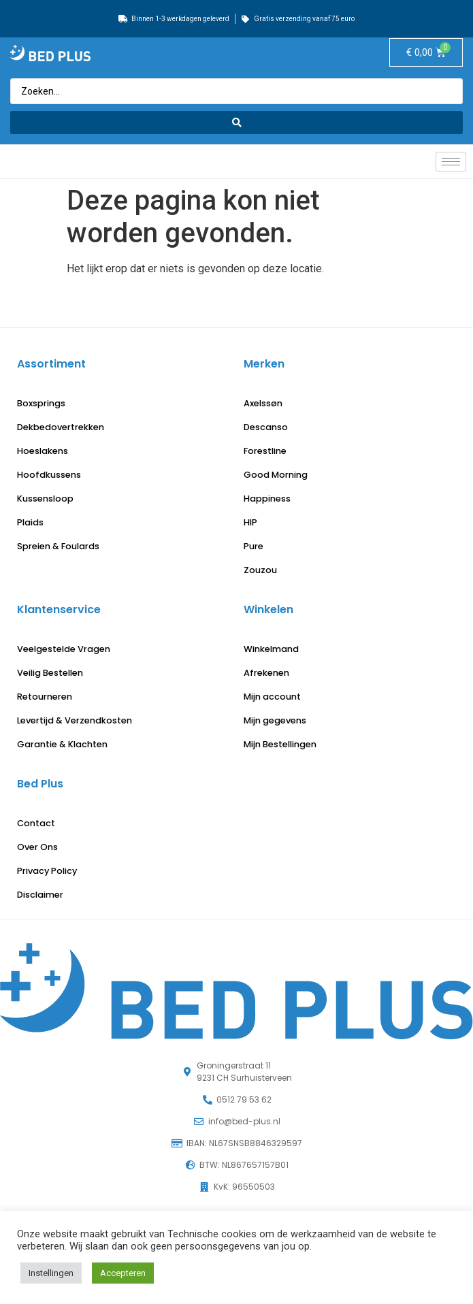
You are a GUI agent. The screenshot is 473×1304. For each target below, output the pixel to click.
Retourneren (44, 696)
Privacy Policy (47, 871)
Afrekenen (266, 673)
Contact (36, 823)
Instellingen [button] (51, 1273)
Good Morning (276, 474)
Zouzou (260, 570)
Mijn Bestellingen (280, 744)
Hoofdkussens (49, 474)
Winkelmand (271, 649)
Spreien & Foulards (58, 546)
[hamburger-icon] (451, 162)
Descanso (266, 427)
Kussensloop (45, 498)
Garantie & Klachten (62, 744)
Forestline (265, 451)
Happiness (267, 498)
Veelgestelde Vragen (63, 649)
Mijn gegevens (275, 720)
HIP (250, 522)
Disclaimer (40, 894)
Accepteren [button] (123, 1273)
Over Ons (37, 847)
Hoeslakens (42, 451)
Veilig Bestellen (50, 673)
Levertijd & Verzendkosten (74, 720)
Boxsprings (41, 403)
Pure (253, 546)
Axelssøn (263, 403)
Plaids (30, 522)
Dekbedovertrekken (60, 427)
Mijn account (272, 696)
